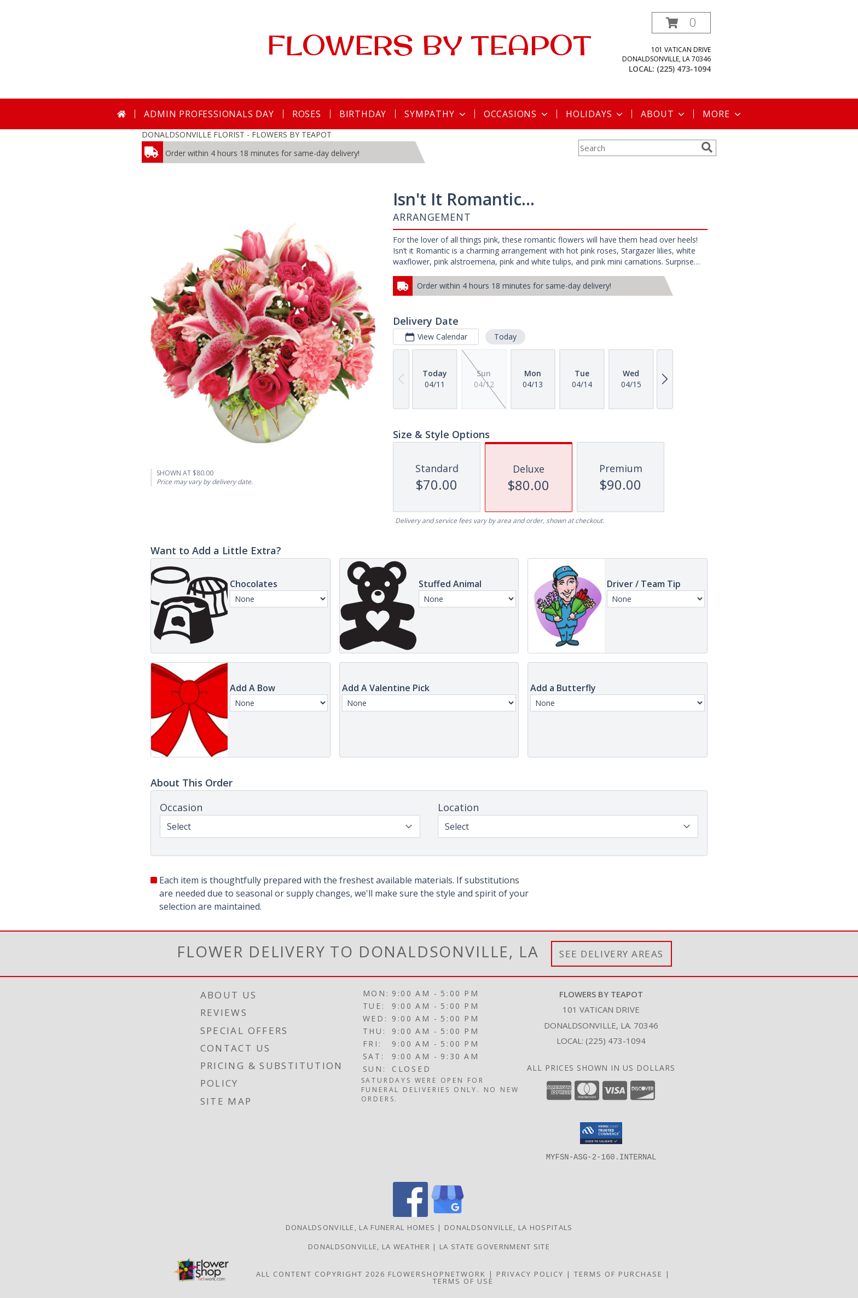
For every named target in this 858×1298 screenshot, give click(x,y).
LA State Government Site (494, 1246)
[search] (707, 147)
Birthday (362, 114)
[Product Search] (637, 148)
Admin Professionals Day (209, 114)
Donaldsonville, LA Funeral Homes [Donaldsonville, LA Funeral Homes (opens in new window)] (361, 1227)
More (723, 114)
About (664, 114)
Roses (306, 114)
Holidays (595, 114)
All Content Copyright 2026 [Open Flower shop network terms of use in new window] (320, 1274)
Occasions (517, 114)
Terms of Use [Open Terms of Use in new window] (463, 1281)
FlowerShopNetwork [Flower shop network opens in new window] (437, 1274)
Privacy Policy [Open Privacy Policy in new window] (530, 1274)
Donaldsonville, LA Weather (369, 1246)
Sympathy (435, 114)
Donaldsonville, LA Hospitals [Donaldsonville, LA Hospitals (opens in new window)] (508, 1227)
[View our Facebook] (410, 1214)
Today (505, 336)
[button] (681, 22)
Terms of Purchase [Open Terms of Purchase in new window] (618, 1274)
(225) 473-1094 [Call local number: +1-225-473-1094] (684, 69)
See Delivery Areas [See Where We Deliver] (611, 953)
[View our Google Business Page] (447, 1214)
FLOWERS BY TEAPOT (429, 44)
